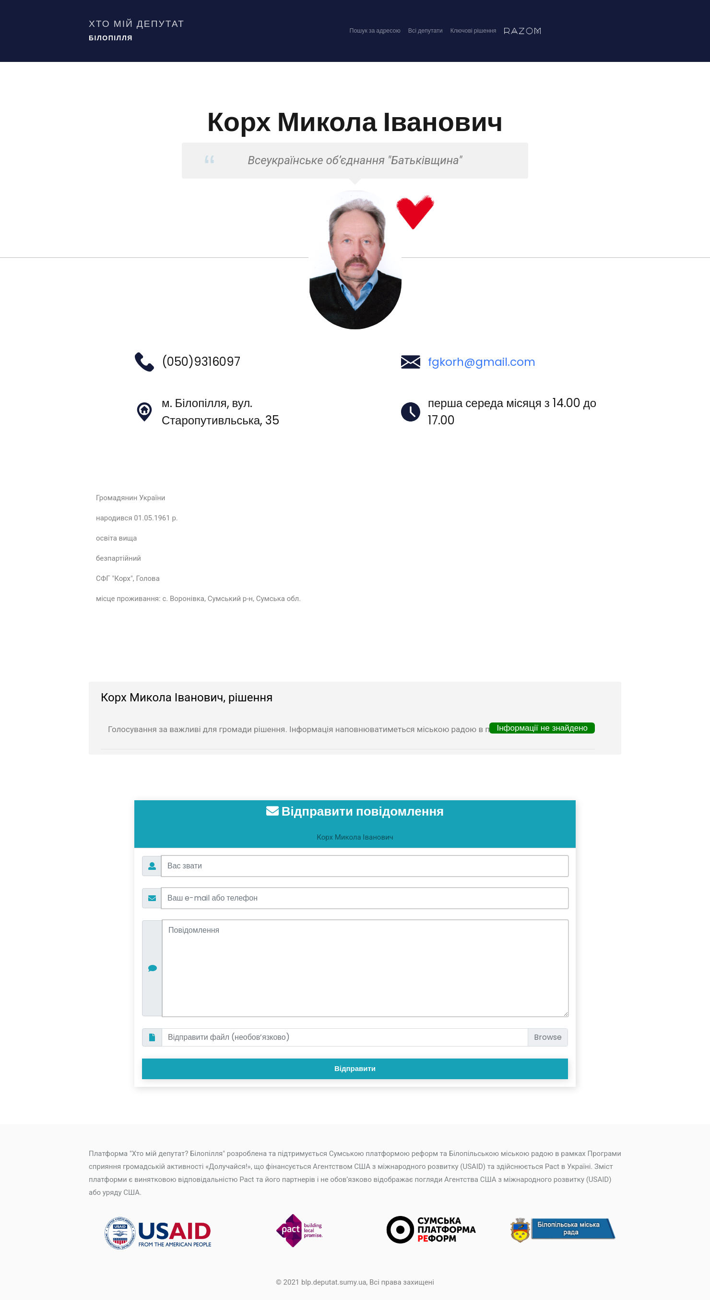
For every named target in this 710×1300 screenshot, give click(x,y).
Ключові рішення (470, 32)
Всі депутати (416, 32)
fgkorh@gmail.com (484, 362)
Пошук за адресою (360, 32)
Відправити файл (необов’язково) (229, 1037)
